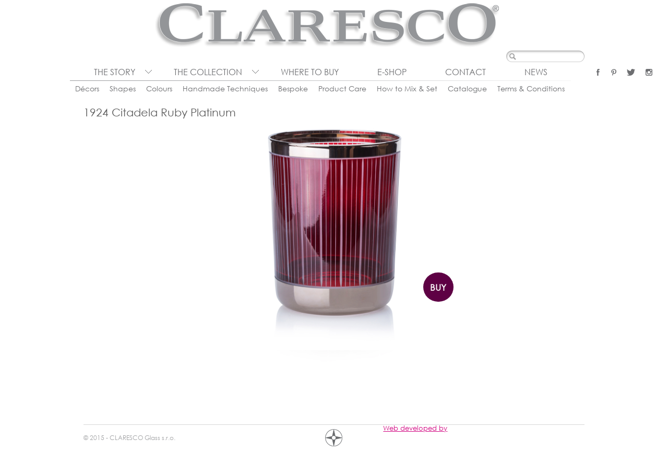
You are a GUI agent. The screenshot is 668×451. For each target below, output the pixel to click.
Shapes (123, 88)
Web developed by (415, 428)
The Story (114, 72)
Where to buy (310, 72)
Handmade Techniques (225, 88)
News (535, 72)
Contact (465, 72)
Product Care (342, 88)
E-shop (392, 72)
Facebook (598, 72)
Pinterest (613, 72)
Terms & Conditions (531, 88)
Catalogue (467, 88)
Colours (159, 88)
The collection (208, 72)
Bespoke (293, 88)
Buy (438, 287)
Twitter (631, 72)
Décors (87, 88)
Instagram (649, 72)
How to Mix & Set (407, 88)
